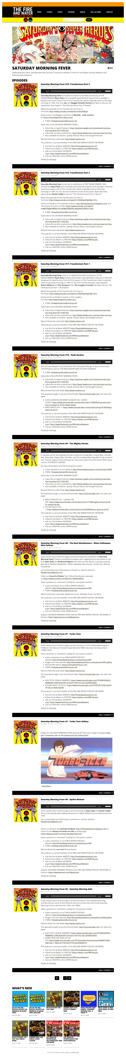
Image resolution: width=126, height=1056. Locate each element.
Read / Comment (106, 166)
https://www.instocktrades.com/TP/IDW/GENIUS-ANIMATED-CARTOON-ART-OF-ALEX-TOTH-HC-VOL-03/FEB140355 (78, 681)
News (39, 12)
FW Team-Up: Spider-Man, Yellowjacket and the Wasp (54, 1039)
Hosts (60, 12)
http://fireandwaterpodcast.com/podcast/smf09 (92, 469)
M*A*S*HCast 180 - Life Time (53, 1008)
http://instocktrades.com (89, 394)
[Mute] (103, 91)
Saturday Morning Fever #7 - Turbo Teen (61, 634)
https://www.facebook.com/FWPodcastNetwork (69, 153)
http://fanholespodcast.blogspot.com (91, 829)
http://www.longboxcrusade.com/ (62, 299)
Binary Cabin (75, 1052)
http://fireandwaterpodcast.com (84, 146)
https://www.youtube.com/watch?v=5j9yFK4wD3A (63, 578)
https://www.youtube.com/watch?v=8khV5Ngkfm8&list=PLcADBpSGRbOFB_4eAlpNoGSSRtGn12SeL (67, 207)
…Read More (46, 786)
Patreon (71, 12)
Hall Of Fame (96, 12)
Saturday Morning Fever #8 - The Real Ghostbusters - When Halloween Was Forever (76, 544)
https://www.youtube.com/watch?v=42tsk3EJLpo (68, 111)
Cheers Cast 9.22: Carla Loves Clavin (36, 1039)
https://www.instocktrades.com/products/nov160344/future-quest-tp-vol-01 (78, 509)
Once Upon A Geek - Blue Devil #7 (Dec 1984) (106, 1009)
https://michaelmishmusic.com (74, 665)
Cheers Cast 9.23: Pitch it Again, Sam (70, 1009)
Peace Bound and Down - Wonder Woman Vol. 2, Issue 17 (88, 1010)
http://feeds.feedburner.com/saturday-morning (92, 133)
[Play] (44, 91)
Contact (109, 12)
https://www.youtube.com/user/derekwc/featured (61, 834)
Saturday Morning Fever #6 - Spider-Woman (62, 799)
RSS (110, 68)
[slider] (73, 91)
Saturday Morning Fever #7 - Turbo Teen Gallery (65, 721)
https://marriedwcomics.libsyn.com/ (58, 117)
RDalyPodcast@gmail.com (51, 572)
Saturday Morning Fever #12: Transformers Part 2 (65, 172)
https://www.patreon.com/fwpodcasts (63, 617)
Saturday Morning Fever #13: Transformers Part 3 (65, 84)
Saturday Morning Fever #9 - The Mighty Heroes (64, 443)
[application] (76, 91)
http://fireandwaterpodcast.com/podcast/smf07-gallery (89, 662)
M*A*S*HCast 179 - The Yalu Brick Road (19, 1039)
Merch (82, 12)
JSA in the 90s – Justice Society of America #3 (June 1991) (19, 1010)
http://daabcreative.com (75, 139)
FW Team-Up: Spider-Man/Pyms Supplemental (70, 1039)
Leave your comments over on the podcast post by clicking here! (76, 734)
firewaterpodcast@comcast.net (64, 121)
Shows (49, 12)
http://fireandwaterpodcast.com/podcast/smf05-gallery (89, 917)
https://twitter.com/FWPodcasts (85, 148)
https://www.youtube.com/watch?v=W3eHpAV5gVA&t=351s (73, 200)
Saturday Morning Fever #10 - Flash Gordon (62, 355)
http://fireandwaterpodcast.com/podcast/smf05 (72, 588)
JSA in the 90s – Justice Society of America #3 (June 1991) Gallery (36, 1010)
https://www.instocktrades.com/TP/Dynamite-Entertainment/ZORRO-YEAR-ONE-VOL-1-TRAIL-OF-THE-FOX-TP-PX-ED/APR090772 (77, 941)
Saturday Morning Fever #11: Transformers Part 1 (65, 264)
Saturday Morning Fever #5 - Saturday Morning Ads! (66, 889)
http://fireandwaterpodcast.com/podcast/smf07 (72, 660)
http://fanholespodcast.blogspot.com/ (91, 203)
